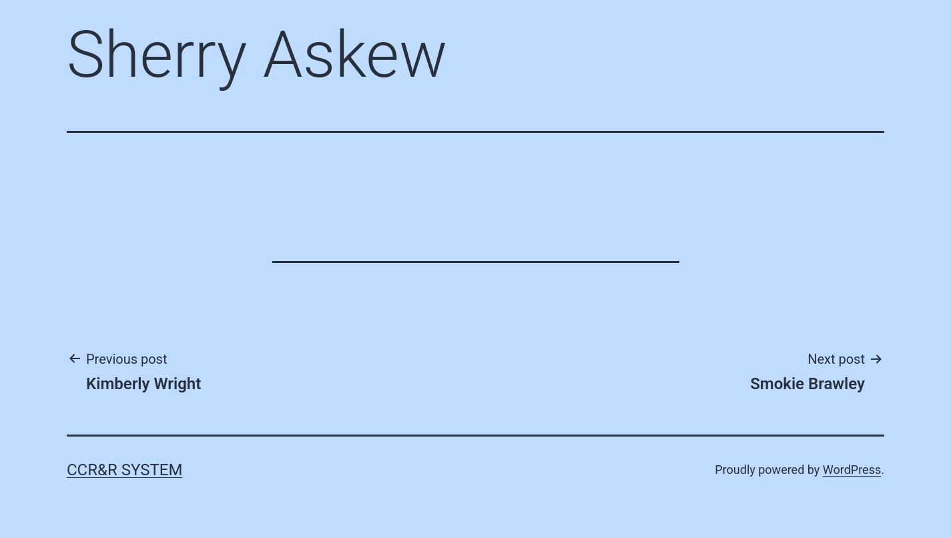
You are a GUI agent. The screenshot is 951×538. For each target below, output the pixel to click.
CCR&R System (124, 470)
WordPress (852, 470)
